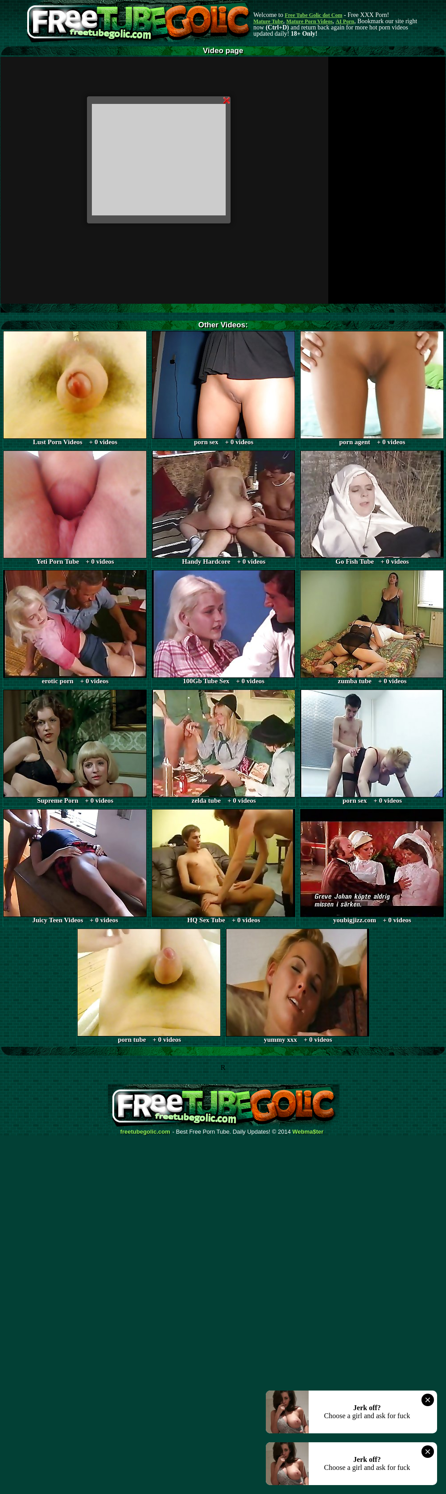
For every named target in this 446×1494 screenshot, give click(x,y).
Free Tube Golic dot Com (313, 15)
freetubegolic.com (145, 1132)
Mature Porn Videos (309, 21)
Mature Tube (268, 21)
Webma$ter (308, 1132)
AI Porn (345, 21)
